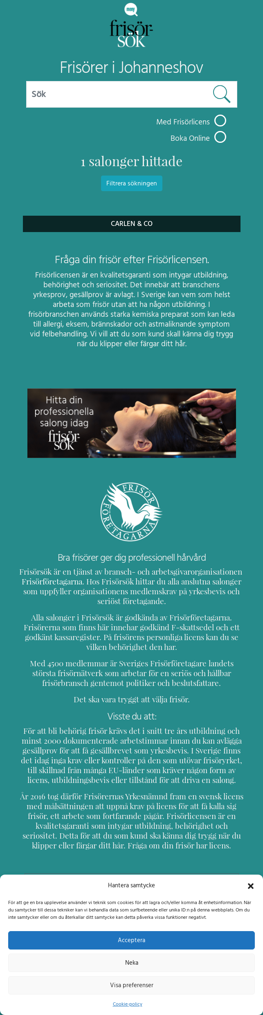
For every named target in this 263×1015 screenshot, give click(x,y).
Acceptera (131, 940)
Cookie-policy (127, 1004)
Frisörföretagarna (50, 581)
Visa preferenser (131, 985)
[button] (251, 885)
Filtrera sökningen (132, 183)
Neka (131, 963)
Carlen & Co (132, 224)
